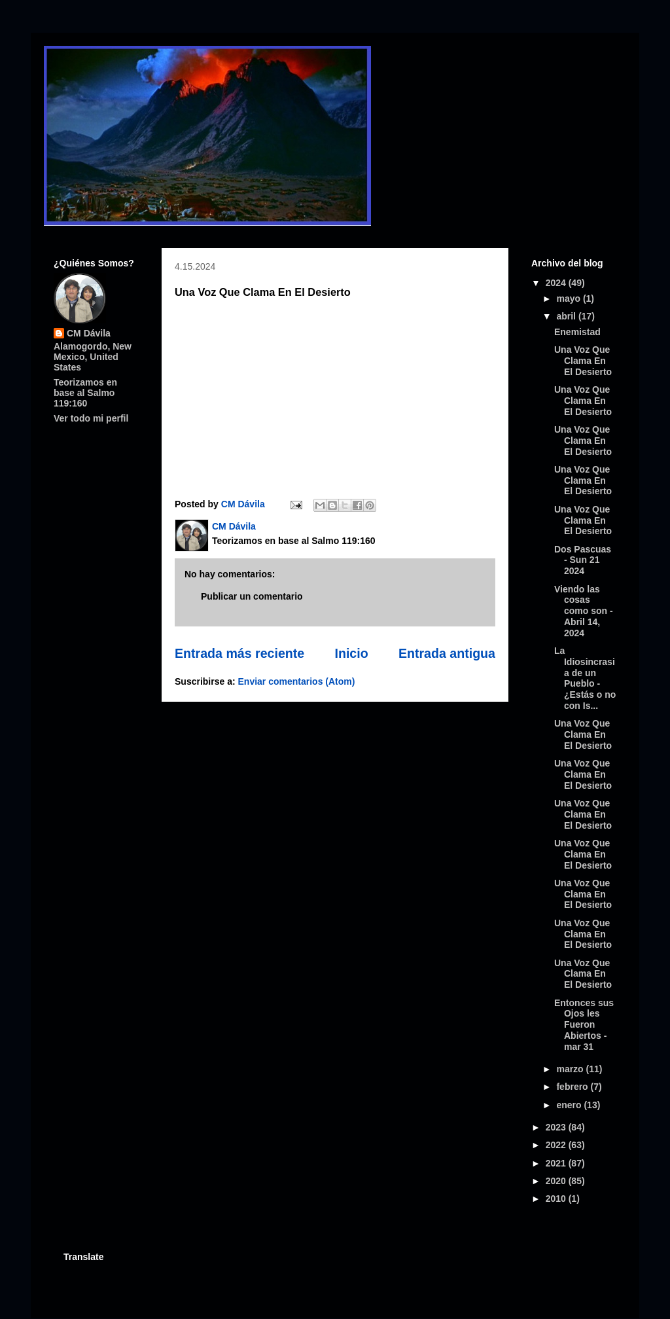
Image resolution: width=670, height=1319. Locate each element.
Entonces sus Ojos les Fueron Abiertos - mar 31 (584, 1025)
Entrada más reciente (239, 653)
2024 (557, 283)
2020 (557, 1181)
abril (567, 316)
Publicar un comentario (252, 596)
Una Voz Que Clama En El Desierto (583, 360)
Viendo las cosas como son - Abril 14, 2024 (583, 611)
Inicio (351, 653)
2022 (557, 1145)
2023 (557, 1127)
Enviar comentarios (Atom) (296, 681)
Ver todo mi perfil (91, 418)
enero (570, 1105)
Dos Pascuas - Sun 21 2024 (582, 560)
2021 (557, 1163)
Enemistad (577, 332)
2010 (557, 1198)
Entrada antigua (446, 653)
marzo (571, 1069)
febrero (573, 1086)
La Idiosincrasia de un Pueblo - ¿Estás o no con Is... (585, 678)
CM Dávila (89, 333)
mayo (569, 298)
